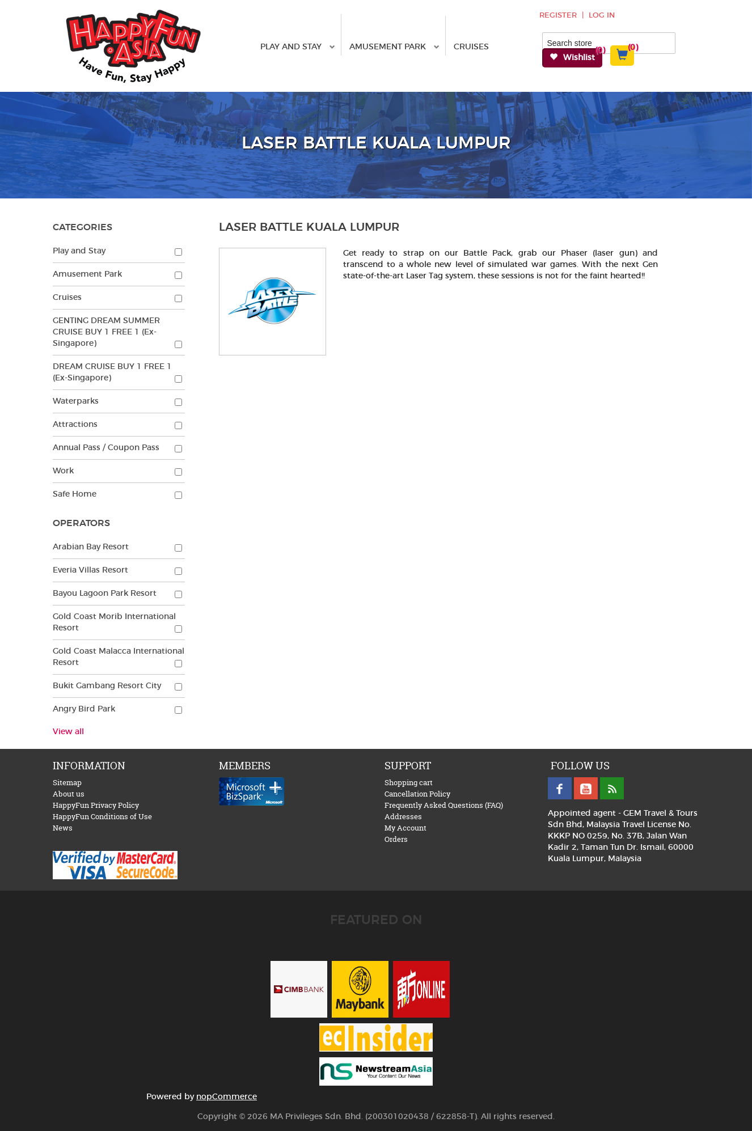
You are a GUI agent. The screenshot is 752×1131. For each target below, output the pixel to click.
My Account (405, 828)
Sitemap (67, 782)
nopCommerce (226, 1097)
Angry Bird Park (84, 709)
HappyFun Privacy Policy (96, 805)
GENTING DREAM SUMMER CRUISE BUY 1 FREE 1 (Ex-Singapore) (106, 332)
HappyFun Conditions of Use (102, 816)
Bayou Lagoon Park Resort (105, 594)
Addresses (403, 816)
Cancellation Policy (417, 794)
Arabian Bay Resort (91, 547)
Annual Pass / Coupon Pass (106, 448)
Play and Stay (297, 47)
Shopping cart (409, 782)
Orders (396, 839)
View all (68, 732)
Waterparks (76, 401)
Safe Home (74, 494)
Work (63, 471)
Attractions (75, 425)
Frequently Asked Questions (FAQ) (444, 805)
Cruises (471, 47)
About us (69, 794)
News (63, 828)
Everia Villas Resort (90, 570)
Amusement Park (394, 47)
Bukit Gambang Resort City (107, 686)
